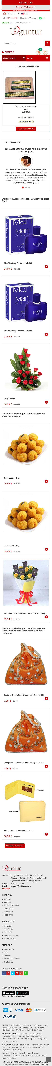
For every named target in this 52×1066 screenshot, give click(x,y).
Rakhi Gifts (17, 1050)
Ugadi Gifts (7, 1050)
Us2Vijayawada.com (24, 1030)
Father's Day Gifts (39, 1039)
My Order (7, 926)
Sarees (5, 1058)
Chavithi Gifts (24, 1045)
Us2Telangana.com (40, 1025)
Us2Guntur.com (8, 1030)
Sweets (36, 1053)
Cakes (21, 1053)
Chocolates (7, 1056)
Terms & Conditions (12, 905)
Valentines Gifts (23, 1036)
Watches (29, 1056)
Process (7, 956)
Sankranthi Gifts (39, 1047)
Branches (6, 888)
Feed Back (8, 915)
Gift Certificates (40, 1056)
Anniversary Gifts (9, 1036)
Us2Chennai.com (25, 1028)
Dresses (13, 1058)
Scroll (48, 1059)
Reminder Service (11, 935)
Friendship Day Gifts (10, 1041)
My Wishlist (8, 929)
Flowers (29, 1053)
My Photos (8, 932)
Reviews (7, 902)
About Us (7, 899)
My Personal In (10, 938)
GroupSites (9, 14)
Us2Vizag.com (39, 1030)
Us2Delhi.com (39, 1028)
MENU (30, 58)
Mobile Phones (18, 1056)
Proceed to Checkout (26, 129)
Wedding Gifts (35, 1034)
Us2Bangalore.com (10, 1028)
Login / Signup (10, 18)
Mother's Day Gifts (24, 1039)
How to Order (9, 949)
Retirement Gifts (9, 1039)
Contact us (21, 23)
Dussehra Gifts (36, 1045)
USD (24, 14)
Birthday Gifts (23, 1034)
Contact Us (8, 912)
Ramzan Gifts (12, 1047)
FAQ (6, 953)
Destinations (9, 909)
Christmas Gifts (25, 1047)
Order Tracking (28, 18)
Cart (38, 52)
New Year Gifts (36, 1036)
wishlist (45, 52)
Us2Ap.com (26, 1025)
